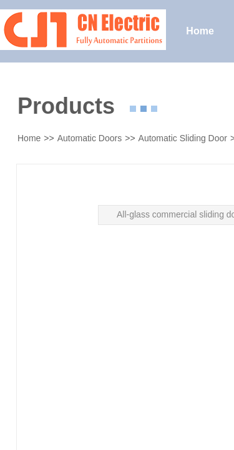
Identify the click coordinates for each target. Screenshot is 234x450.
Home (29, 138)
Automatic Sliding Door (183, 138)
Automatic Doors (89, 138)
